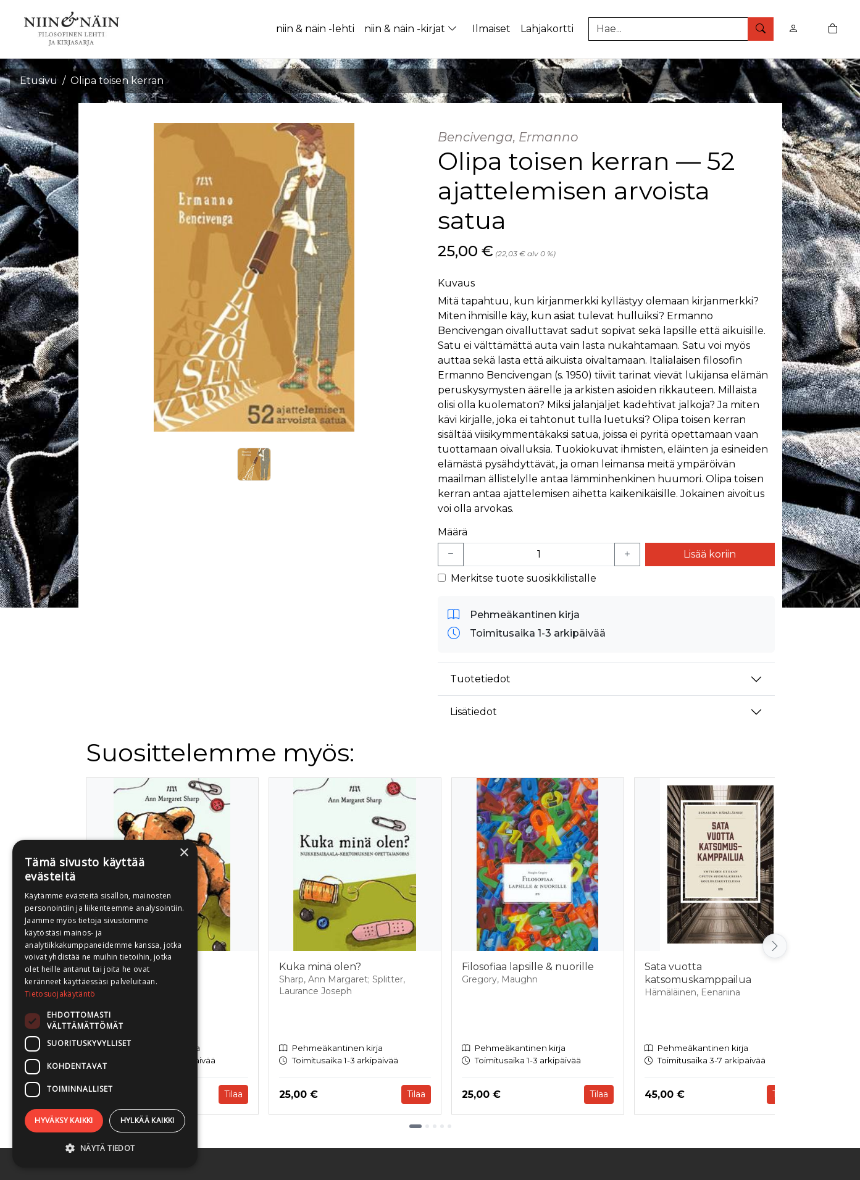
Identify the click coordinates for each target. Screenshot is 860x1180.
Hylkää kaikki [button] (147, 1120)
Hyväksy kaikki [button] (64, 1120)
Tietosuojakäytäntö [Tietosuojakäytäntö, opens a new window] (60, 994)
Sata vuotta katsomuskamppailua (698, 973)
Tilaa (233, 1094)
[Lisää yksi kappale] (627, 554)
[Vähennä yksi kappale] (451, 554)
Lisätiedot (473, 712)
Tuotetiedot (480, 679)
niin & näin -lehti (315, 29)
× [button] (183, 853)
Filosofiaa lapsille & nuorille (528, 967)
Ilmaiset (491, 29)
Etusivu (38, 80)
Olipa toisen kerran (117, 80)
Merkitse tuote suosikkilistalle (523, 578)
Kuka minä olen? (320, 967)
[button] (105, 1147)
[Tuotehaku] (681, 29)
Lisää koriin (709, 554)
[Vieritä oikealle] (774, 946)
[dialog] (105, 1004)
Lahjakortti (547, 29)
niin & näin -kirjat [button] (412, 29)
